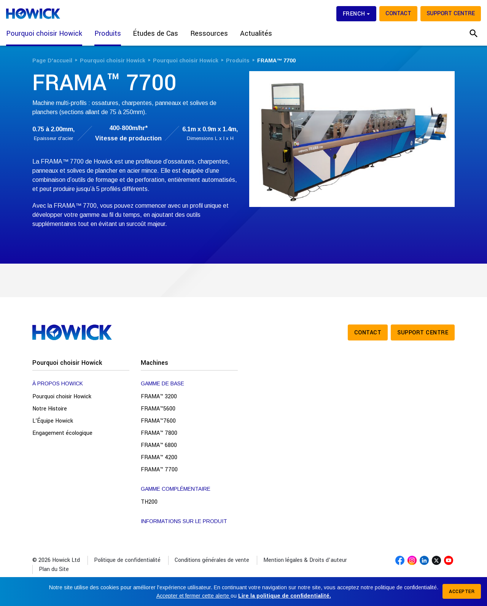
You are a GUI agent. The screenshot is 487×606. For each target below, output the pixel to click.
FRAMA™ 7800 (159, 433)
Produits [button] (107, 33)
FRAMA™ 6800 (159, 445)
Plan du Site (54, 569)
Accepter (461, 591)
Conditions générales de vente (212, 560)
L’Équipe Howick (52, 421)
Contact (398, 13)
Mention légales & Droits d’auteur (305, 560)
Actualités (256, 33)
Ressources (209, 33)
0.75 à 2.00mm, (53, 129)
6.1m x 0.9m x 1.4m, (210, 129)
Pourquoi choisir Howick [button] (44, 33)
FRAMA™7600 (158, 421)
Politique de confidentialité (127, 560)
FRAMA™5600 (158, 409)
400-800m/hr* (128, 133)
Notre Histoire (49, 409)
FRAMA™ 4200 (159, 457)
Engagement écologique (62, 433)
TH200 (149, 502)
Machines (154, 362)
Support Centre (451, 13)
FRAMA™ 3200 (159, 397)
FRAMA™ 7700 (159, 470)
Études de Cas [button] (155, 33)
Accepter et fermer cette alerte (193, 596)
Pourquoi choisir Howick (67, 362)
